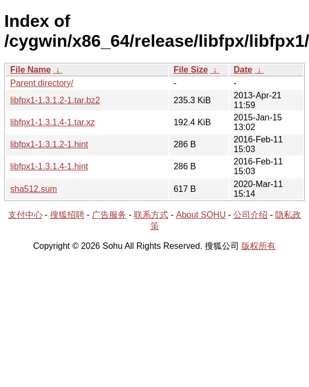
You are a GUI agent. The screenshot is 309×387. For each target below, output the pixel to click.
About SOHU (200, 214)
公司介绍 (250, 214)
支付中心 (25, 214)
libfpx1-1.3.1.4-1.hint (49, 166)
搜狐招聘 (67, 214)
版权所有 (258, 245)
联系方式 (151, 214)
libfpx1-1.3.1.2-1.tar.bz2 (55, 100)
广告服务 (109, 214)
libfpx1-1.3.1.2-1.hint (49, 144)
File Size (191, 69)
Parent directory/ (41, 83)
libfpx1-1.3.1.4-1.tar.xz (52, 122)
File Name (30, 69)
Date (243, 69)
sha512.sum (33, 189)
